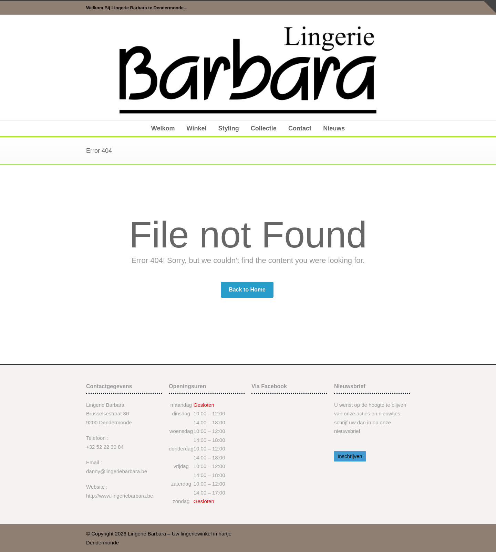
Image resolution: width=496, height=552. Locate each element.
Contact (299, 128)
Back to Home (247, 290)
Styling (228, 128)
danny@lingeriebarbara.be (116, 471)
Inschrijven (350, 456)
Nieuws (334, 128)
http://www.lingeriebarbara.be (119, 496)
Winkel (197, 128)
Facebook (403, 8)
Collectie (264, 128)
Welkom (163, 128)
